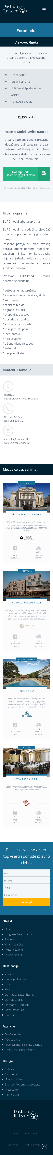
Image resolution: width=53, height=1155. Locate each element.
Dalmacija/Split (14, 999)
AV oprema (11, 1074)
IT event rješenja (14, 1079)
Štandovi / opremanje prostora (22, 1084)
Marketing (12, 1145)
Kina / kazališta (14, 944)
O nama (15, 1133)
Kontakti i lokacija (21, 101)
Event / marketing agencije (20, 1049)
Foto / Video (12, 1094)
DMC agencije (13, 1034)
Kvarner (9, 989)
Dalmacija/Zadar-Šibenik (19, 994)
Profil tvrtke (18, 75)
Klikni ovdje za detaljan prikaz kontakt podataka (26, 188)
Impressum (31, 1133)
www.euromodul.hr (20, 443)
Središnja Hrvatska (16, 979)
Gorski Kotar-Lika (15, 1010)
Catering (10, 1069)
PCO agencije (12, 1039)
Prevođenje (11, 1089)
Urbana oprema (20, 81)
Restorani (10, 939)
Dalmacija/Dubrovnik (17, 1005)
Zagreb (9, 974)
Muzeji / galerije (14, 949)
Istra (7, 984)
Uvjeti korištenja (32, 1145)
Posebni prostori (14, 954)
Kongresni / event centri (18, 934)
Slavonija (10, 1015)
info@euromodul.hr (19, 439)
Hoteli (8, 929)
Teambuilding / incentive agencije (23, 1044)
